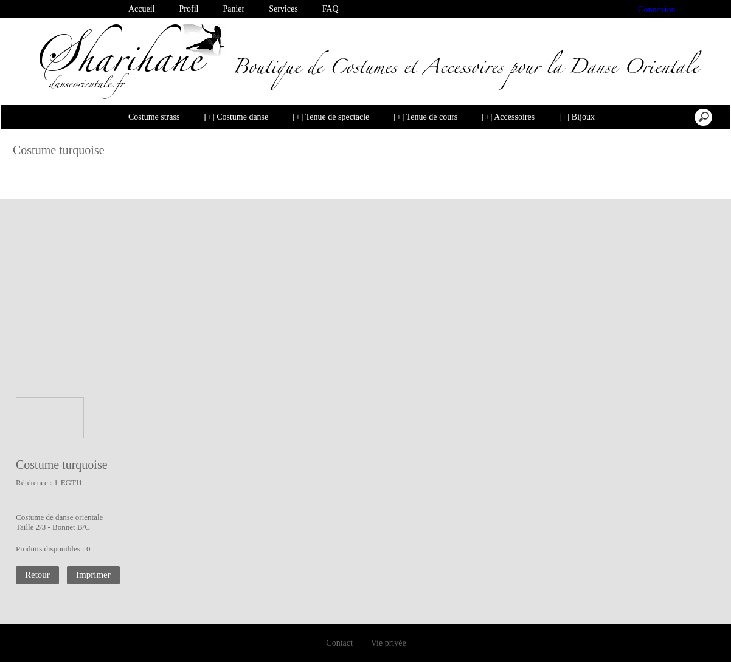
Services (283, 8)
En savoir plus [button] (297, 640)
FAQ (330, 8)
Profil (189, 8)
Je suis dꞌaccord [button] (671, 640)
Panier (233, 8)
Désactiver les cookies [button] (568, 640)
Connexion (656, 9)
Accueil (141, 8)
